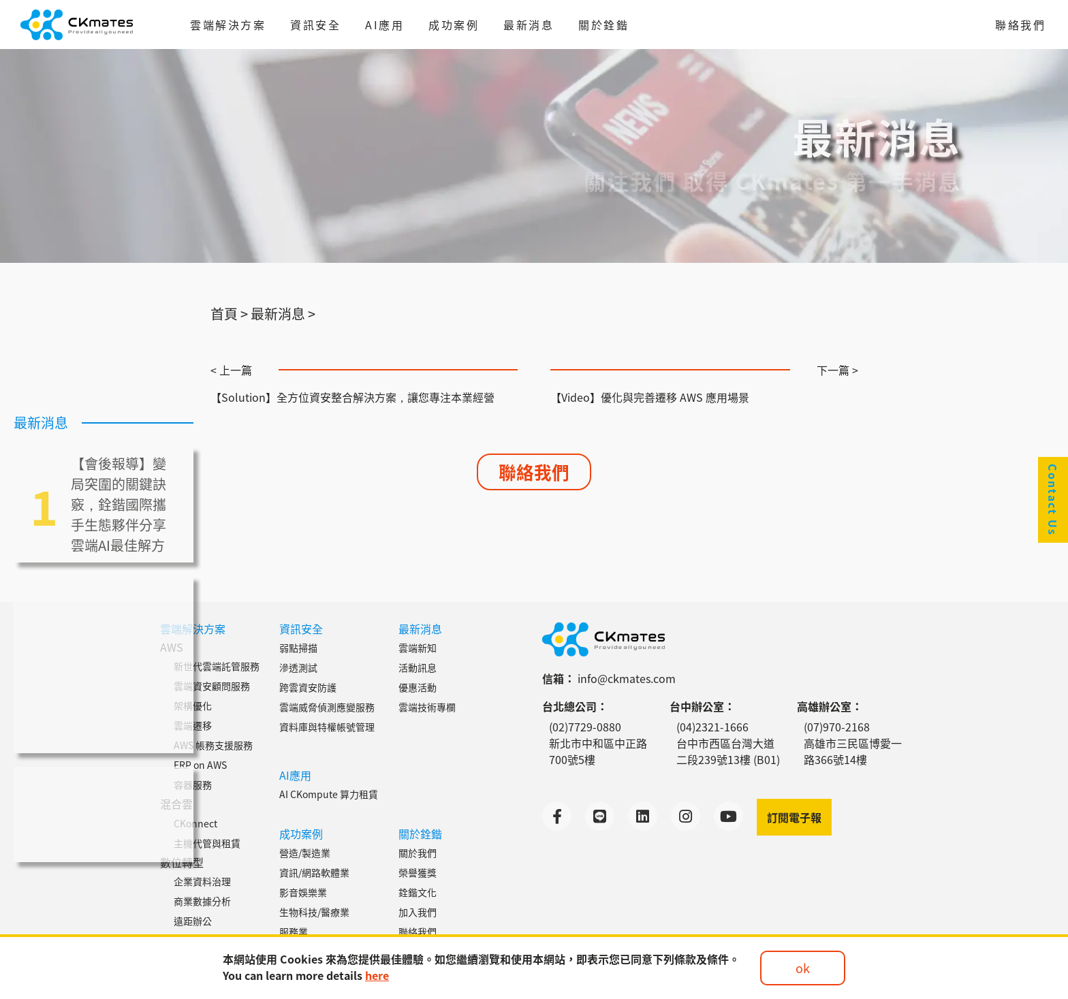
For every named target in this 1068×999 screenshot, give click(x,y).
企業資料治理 (202, 881)
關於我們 (417, 852)
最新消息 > (283, 313)
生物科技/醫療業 (314, 912)
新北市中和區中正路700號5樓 (598, 751)
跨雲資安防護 (307, 687)
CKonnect (195, 823)
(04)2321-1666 (712, 726)
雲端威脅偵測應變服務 (327, 707)
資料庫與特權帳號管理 (327, 726)
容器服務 (193, 784)
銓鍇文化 (417, 892)
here (377, 975)
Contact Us (1053, 500)
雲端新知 (417, 647)
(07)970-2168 (837, 726)
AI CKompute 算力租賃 (328, 794)
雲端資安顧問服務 (212, 686)
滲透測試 (298, 667)
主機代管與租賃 (207, 843)
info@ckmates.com (627, 678)
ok (803, 968)
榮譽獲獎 (417, 872)
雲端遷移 (193, 725)
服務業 (293, 931)
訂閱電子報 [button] (794, 817)
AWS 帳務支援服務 (213, 745)
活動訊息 (417, 667)
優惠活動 (417, 687)
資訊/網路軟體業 (314, 872)
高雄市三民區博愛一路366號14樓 (853, 751)
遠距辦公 (193, 920)
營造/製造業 (304, 852)
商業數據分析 (202, 901)
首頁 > (229, 313)
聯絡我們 (1020, 24)
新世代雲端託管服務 (217, 666)
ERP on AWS (200, 765)
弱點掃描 (298, 647)
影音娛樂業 (303, 892)
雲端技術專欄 (427, 707)
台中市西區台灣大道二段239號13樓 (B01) (728, 751)
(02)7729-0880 (585, 726)
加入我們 (417, 912)
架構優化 (193, 705)
